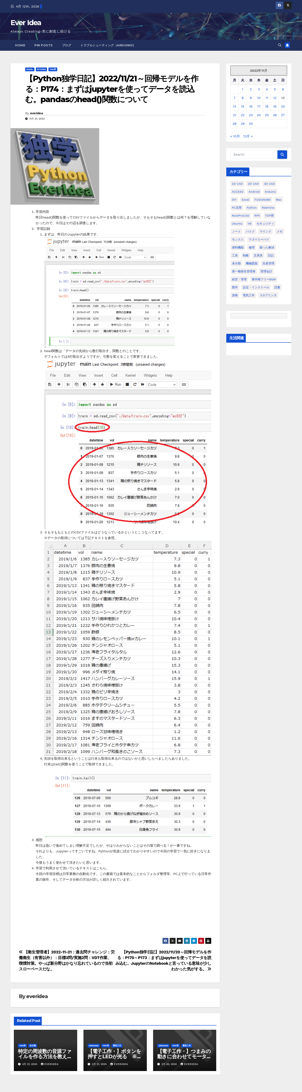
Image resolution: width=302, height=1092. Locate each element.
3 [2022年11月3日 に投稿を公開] (259, 89)
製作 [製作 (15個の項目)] (235, 287)
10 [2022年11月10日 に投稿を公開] (258, 98)
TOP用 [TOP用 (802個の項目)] (269, 215)
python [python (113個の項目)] (251, 207)
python (41, 69)
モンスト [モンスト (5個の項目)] (238, 239)
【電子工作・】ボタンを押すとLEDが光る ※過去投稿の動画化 (115, 1056)
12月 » (248, 136)
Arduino (94, 1045)
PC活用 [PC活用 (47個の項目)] (237, 207)
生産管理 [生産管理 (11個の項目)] (268, 263)
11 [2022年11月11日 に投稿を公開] (267, 98)
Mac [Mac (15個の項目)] (279, 199)
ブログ (66, 45)
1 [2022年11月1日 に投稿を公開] (242, 89)
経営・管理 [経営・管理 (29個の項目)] (239, 279)
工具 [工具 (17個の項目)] (235, 255)
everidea (36, 113)
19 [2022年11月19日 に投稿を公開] (274, 106)
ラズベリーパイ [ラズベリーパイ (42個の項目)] (259, 239)
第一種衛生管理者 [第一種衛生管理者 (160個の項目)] (243, 271)
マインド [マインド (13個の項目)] (265, 231)
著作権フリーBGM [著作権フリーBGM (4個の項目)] (264, 279)
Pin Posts (43, 45)
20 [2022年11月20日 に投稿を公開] (283, 106)
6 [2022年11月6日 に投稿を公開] (283, 89)
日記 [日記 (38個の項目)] (271, 255)
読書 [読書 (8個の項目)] (277, 287)
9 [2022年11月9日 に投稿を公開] (251, 98)
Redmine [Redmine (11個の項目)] (268, 207)
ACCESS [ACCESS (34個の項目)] (237, 191)
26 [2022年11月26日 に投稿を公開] (275, 115)
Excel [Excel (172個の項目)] (245, 199)
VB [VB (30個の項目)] (249, 223)
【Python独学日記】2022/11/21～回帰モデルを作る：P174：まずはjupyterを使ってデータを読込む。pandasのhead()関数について (111, 89)
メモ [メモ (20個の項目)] (279, 231)
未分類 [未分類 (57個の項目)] (236, 263)
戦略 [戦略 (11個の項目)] (246, 255)
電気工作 (117, 1045)
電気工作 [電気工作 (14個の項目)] (249, 295)
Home (20, 45)
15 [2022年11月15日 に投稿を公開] (242, 106)
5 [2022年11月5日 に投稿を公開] (275, 89)
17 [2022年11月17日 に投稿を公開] (258, 106)
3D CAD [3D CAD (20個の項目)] (253, 183)
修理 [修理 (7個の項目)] (252, 247)
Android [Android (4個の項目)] (254, 191)
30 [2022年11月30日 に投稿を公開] (251, 124)
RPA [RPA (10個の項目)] (257, 215)
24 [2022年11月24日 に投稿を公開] (259, 115)
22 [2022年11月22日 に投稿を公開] (243, 115)
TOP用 (53, 69)
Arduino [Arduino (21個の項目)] (270, 191)
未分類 (33, 1045)
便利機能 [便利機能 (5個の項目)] (238, 247)
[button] (279, 45)
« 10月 (235, 136)
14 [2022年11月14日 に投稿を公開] (234, 106)
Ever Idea (25, 22)
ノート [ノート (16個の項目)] (236, 231)
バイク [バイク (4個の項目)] (250, 231)
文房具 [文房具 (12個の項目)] (258, 255)
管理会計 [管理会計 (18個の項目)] (266, 271)
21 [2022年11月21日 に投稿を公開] (234, 115)
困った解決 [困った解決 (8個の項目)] (267, 247)
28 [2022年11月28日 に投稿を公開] (235, 124)
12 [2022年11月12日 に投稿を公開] (275, 98)
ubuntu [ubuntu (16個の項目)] (237, 223)
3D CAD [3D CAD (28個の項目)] (269, 183)
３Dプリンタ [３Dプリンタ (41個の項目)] (268, 295)
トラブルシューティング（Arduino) (107, 45)
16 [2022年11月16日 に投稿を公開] (251, 106)
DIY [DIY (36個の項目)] (234, 199)
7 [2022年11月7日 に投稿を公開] (235, 98)
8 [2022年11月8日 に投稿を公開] (243, 98)
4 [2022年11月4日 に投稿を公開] (267, 89)
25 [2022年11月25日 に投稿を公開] (267, 115)
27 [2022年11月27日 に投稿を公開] (283, 115)
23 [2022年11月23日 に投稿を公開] (251, 115)
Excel (29, 69)
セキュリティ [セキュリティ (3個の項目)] (265, 223)
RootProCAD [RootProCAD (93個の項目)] (240, 215)
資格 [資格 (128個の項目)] (235, 295)
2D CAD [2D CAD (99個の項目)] (237, 183)
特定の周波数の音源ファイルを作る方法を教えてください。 (45, 1056)
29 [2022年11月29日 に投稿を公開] (243, 124)
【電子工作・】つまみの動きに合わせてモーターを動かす (184, 1056)
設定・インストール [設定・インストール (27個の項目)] (256, 287)
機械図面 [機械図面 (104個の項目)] (252, 263)
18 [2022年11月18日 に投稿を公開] (266, 106)
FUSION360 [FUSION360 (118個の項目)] (262, 199)
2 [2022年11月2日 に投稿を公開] (251, 89)
